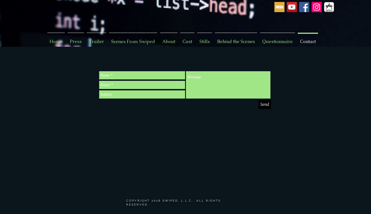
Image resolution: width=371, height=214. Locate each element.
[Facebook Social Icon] (304, 7)
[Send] (265, 104)
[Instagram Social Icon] (317, 7)
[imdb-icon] (279, 7)
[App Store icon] (329, 7)
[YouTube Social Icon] (292, 7)
